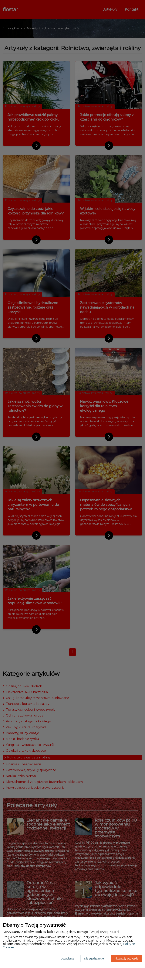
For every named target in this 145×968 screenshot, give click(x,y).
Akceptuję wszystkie (126, 958)
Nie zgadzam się (94, 958)
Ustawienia (67, 958)
